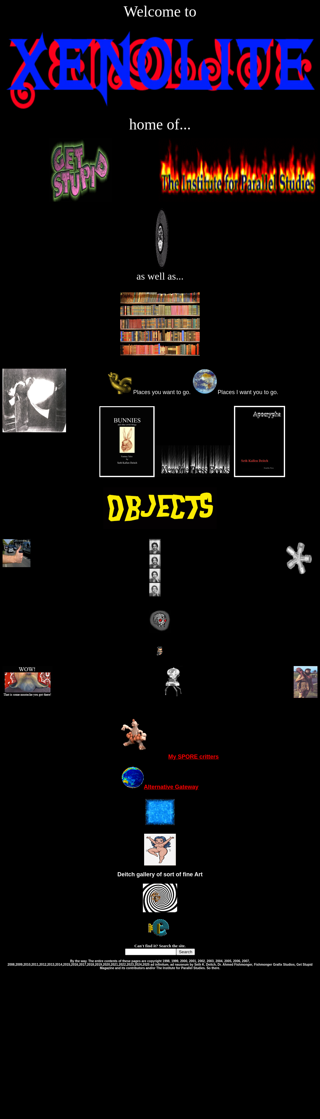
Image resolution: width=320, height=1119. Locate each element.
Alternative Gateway (160, 787)
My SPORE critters (160, 757)
